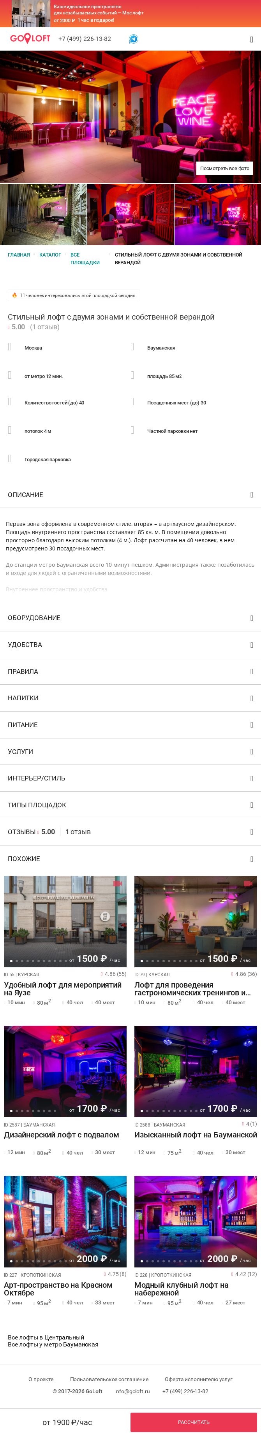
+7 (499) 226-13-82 (84, 38)
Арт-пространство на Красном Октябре (58, 1289)
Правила (131, 673)
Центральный (64, 1337)
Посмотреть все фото (224, 168)
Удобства (131, 646)
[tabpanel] (65, 921)
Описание (131, 496)
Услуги (131, 753)
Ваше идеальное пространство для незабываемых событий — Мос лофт (99, 10)
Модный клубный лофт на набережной (181, 1289)
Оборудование (131, 619)
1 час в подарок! (96, 20)
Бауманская (81, 1344)
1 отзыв (44, 327)
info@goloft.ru (132, 1391)
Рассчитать (194, 1422)
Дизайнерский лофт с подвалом (61, 1135)
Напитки (131, 699)
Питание (131, 726)
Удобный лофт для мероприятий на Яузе (63, 989)
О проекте (40, 1379)
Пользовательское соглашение (109, 1379)
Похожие (131, 860)
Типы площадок (131, 806)
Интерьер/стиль (131, 780)
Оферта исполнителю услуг (198, 1379)
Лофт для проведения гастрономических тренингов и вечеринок (189, 989)
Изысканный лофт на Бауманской (195, 1135)
